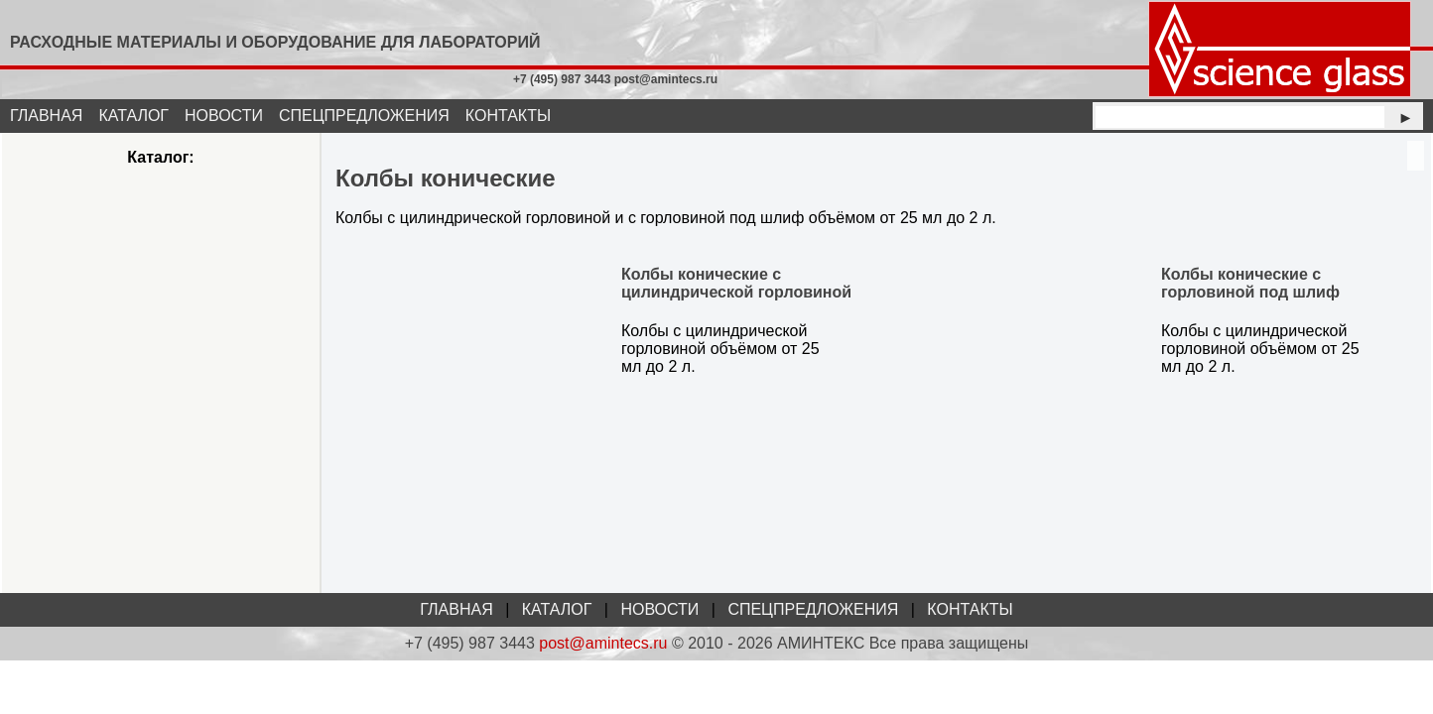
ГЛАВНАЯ (46, 115)
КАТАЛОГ (133, 115)
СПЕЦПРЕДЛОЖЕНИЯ (364, 115)
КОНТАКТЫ (508, 115)
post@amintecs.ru (603, 643)
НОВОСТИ (224, 115)
